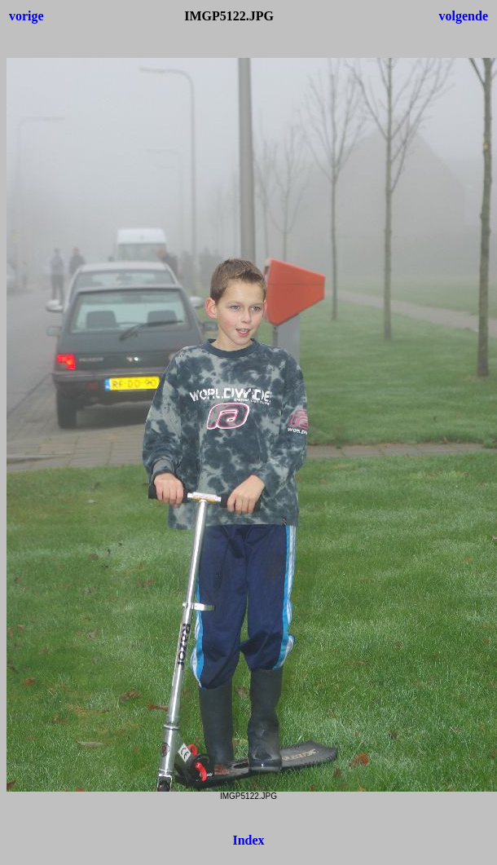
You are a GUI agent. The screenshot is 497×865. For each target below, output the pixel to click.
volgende (463, 16)
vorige (26, 16)
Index (248, 840)
